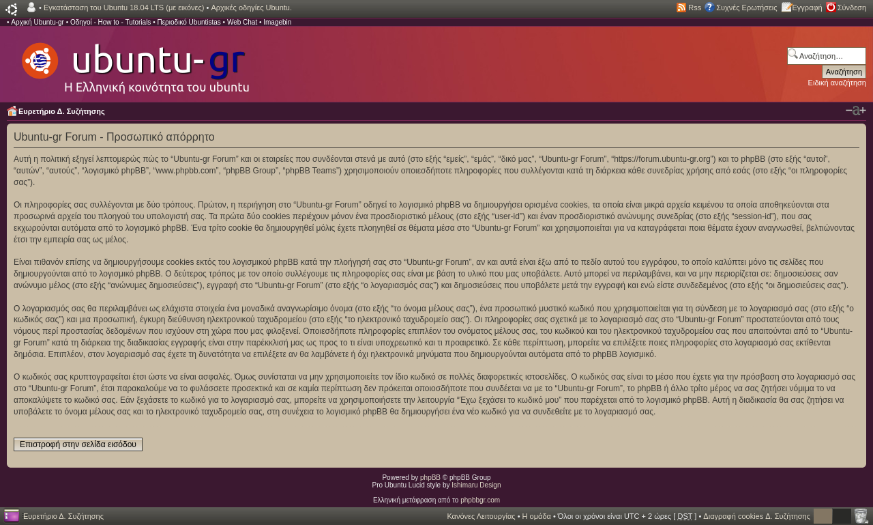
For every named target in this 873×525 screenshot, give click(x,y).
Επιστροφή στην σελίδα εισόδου (78, 444)
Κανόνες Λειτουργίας (481, 516)
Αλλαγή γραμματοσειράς (856, 110)
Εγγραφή (808, 7)
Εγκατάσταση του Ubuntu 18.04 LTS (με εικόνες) (124, 7)
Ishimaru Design (476, 485)
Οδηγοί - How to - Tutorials (110, 22)
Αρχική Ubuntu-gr (37, 22)
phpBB (430, 477)
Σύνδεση (852, 7)
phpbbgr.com (480, 500)
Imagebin (277, 22)
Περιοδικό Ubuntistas (188, 22)
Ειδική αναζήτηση (837, 83)
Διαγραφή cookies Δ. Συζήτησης (756, 516)
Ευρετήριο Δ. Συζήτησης (61, 111)
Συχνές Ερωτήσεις (746, 7)
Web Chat (242, 22)
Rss (694, 7)
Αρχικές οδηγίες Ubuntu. (251, 7)
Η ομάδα (536, 516)
